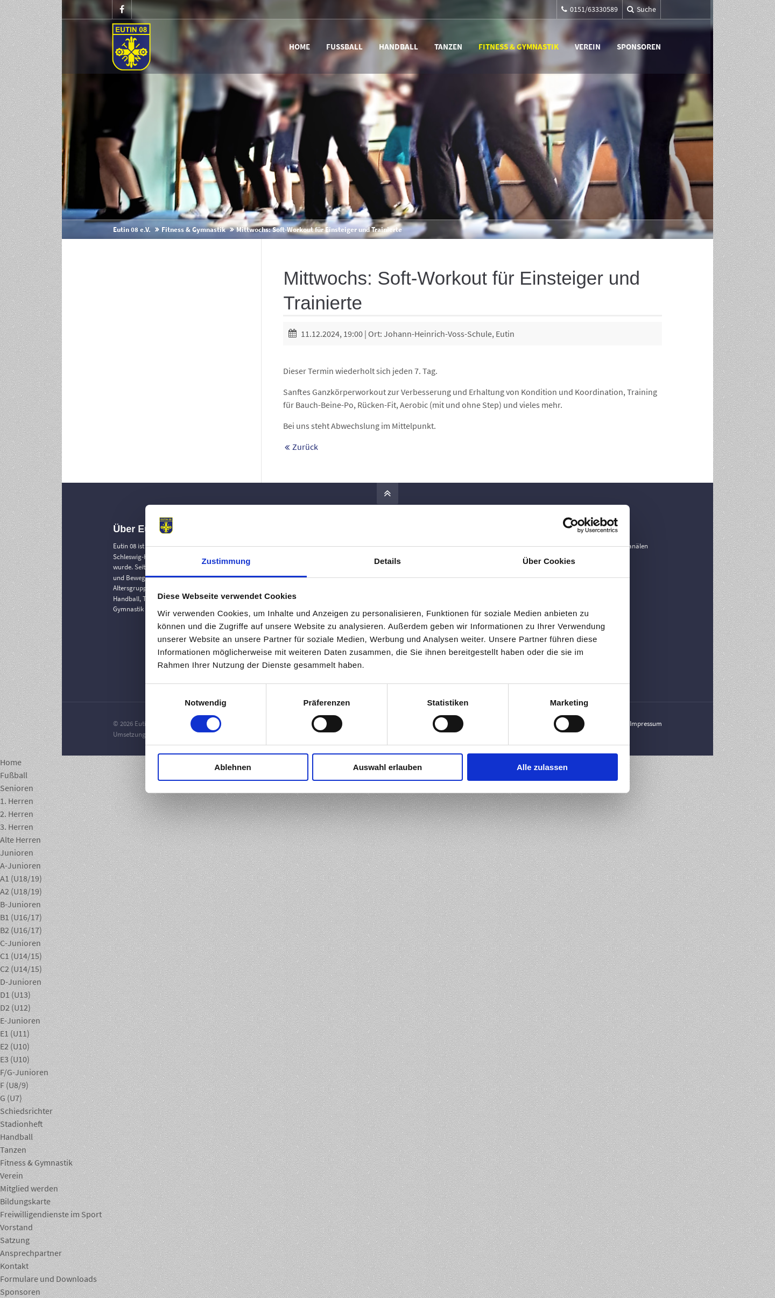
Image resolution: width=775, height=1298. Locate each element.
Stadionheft (21, 1123)
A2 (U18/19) (21, 891)
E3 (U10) (15, 1059)
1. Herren (16, 800)
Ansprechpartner (31, 1252)
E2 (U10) (15, 1046)
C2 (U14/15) (21, 968)
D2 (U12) (15, 1007)
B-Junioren (20, 904)
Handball (399, 46)
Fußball (345, 46)
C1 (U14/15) (21, 955)
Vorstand (16, 1227)
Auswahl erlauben (387, 767)
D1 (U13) (15, 994)
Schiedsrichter (26, 1110)
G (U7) (11, 1097)
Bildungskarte (25, 1201)
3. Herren (16, 826)
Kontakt (14, 1265)
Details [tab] (387, 561)
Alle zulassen (542, 767)
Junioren (16, 852)
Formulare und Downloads (48, 1278)
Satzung (15, 1239)
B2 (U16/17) (21, 930)
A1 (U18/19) (21, 878)
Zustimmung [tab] (226, 561)
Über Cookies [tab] (549, 561)
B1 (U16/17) (21, 917)
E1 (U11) (15, 1033)
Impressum (646, 723)
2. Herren (16, 813)
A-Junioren (20, 865)
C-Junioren (20, 942)
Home (300, 46)
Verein (589, 46)
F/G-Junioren (24, 1072)
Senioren (16, 787)
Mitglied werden (29, 1188)
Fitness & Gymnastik (520, 46)
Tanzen (449, 46)
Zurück (305, 446)
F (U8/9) (14, 1085)
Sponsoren (640, 46)
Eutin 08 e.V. (132, 229)
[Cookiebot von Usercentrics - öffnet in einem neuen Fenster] (571, 525)
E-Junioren (20, 1020)
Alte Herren (20, 839)
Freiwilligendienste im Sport (51, 1214)
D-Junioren (20, 981)
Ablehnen (232, 767)
